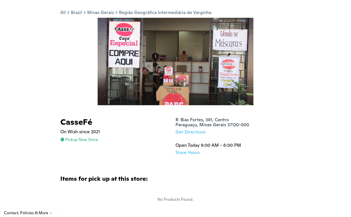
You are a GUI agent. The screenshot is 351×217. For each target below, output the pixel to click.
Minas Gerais (100, 12)
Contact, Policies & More (30, 213)
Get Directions (190, 132)
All (63, 12)
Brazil (76, 12)
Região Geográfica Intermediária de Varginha (165, 12)
